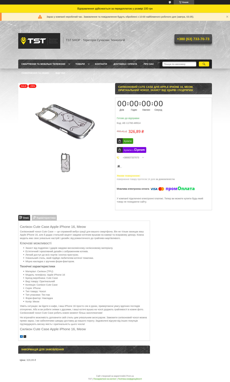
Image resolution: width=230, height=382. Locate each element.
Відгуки (60, 73)
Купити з (134, 150)
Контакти (101, 64)
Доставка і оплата (125, 64)
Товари (80, 64)
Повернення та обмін (35, 73)
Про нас (149, 64)
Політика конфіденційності (130, 379)
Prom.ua (130, 376)
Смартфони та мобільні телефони (43, 64)
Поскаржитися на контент (104, 379)
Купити (128, 141)
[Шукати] (204, 64)
